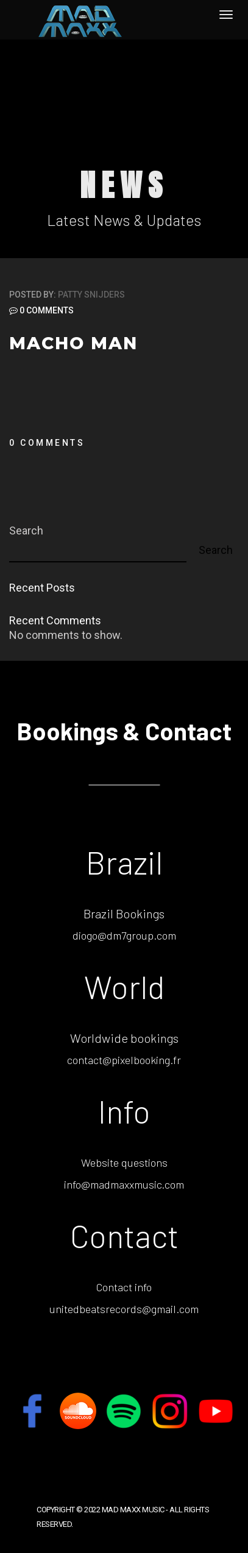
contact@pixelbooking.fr (124, 1060)
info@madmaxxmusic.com (124, 1184)
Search (26, 530)
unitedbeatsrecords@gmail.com (124, 1309)
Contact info (124, 1287)
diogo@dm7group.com (124, 935)
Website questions (124, 1162)
